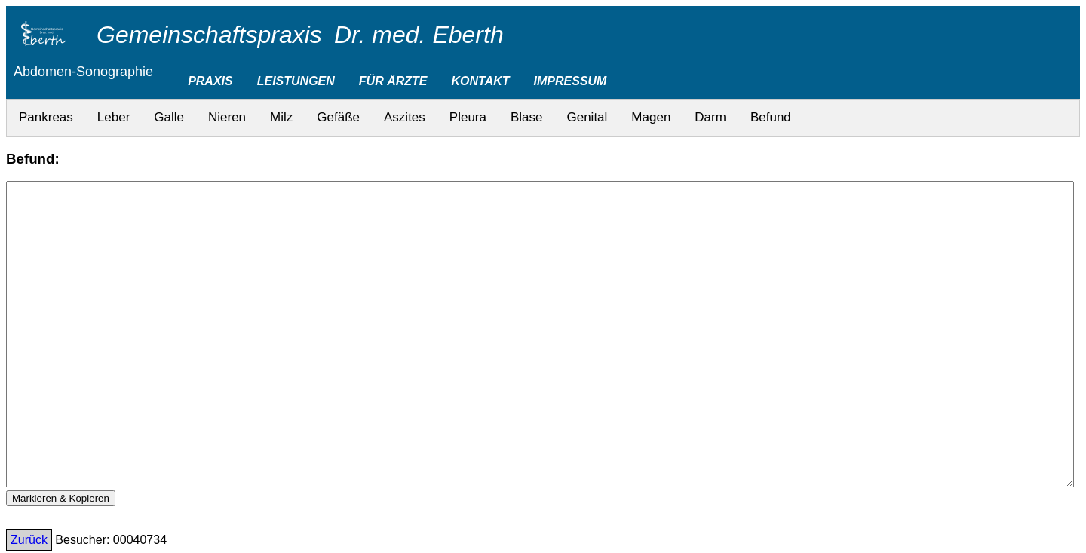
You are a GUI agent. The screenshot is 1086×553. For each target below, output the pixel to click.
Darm (710, 117)
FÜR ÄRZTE (393, 81)
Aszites (404, 117)
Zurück (29, 539)
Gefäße (338, 117)
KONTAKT (481, 81)
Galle (169, 117)
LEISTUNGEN (296, 81)
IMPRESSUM (570, 81)
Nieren (227, 117)
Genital (586, 117)
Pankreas (46, 117)
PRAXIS (210, 81)
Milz (281, 117)
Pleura (467, 117)
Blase (527, 117)
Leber (113, 117)
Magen (650, 117)
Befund (770, 117)
